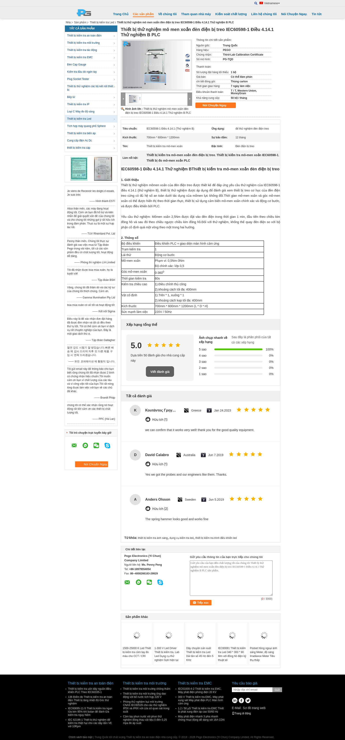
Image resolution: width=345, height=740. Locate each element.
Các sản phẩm (143, 14)
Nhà (68, 22)
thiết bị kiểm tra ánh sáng (153, 538)
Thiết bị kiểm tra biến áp (81, 133)
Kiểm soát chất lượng (231, 14)
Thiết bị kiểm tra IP (78, 104)
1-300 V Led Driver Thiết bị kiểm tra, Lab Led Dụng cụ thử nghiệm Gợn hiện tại (166, 654)
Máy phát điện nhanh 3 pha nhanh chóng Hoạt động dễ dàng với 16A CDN (201, 718)
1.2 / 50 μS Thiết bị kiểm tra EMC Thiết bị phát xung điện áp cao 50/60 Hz (201, 710)
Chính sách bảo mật (80, 737)
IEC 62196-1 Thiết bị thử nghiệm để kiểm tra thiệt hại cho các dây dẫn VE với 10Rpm (90, 723)
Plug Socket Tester (78, 79)
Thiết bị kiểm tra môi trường (83, 42)
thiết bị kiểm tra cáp (78, 147)
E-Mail (236, 708)
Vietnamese (272, 3)
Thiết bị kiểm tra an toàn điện (84, 35)
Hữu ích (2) (160, 509)
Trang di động (241, 713)
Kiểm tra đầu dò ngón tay (82, 71)
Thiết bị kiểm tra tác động (82, 50)
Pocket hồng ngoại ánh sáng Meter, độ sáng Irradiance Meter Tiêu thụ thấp (263, 654)
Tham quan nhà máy (196, 14)
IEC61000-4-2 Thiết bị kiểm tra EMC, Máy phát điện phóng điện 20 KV (200, 690)
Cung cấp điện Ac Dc (79, 140)
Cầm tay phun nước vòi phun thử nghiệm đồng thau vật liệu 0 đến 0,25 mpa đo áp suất (145, 720)
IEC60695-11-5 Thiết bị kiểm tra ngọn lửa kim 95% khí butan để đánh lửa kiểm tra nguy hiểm (90, 712)
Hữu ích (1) (159, 420)
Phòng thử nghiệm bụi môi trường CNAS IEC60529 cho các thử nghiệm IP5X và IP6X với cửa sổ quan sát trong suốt (146, 706)
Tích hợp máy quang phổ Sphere (86, 126)
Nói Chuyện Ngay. (294, 14)
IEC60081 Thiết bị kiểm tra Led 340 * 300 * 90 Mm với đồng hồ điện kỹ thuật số (232, 654)
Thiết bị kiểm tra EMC (80, 57)
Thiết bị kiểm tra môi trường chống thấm (146, 688)
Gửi (277, 689)
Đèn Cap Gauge (76, 64)
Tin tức (317, 14)
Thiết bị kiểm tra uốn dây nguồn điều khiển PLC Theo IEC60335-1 (89, 690)
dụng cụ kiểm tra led (182, 538)
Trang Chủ (120, 14)
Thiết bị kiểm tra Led (102, 22)
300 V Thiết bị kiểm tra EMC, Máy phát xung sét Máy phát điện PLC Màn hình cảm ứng (201, 700)
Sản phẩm (80, 22)
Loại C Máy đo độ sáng (80, 111)
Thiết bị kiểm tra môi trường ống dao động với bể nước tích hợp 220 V (144, 695)
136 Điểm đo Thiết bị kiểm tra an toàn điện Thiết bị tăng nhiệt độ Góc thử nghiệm (90, 700)
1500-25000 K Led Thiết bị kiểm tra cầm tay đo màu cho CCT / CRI (137, 652)
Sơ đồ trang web (254, 708)
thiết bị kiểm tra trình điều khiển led (216, 538)
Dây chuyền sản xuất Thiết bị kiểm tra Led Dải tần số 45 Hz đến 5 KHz (199, 654)
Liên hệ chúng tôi (264, 14)
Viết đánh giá (159, 372)
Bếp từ (71, 97)
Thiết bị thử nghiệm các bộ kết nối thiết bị (90, 88)
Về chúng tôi (167, 14)
